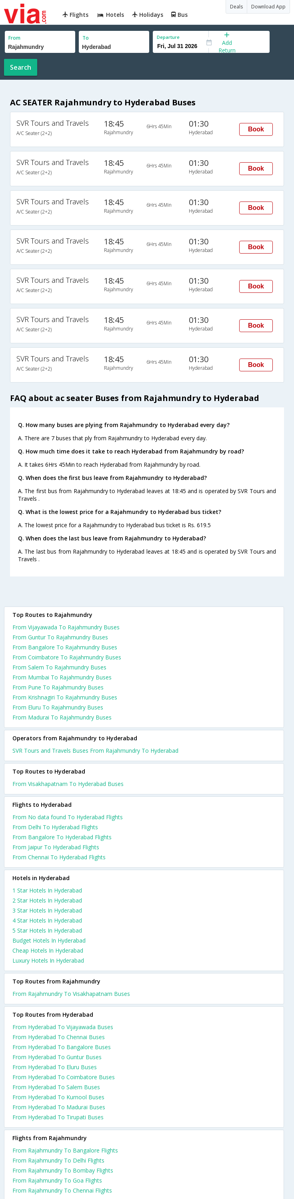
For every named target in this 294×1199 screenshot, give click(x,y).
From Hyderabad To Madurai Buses (58, 1107)
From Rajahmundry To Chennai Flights (62, 1190)
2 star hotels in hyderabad (47, 900)
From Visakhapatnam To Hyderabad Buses (68, 784)
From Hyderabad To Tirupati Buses (58, 1117)
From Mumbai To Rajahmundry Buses (62, 677)
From (14, 37)
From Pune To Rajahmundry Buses (58, 687)
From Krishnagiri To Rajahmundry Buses (64, 697)
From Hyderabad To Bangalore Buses (61, 1047)
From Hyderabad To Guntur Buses (57, 1057)
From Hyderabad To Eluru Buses (54, 1067)
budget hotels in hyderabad (49, 940)
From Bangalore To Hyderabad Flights (62, 837)
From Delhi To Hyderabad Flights (55, 827)
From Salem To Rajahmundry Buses (59, 667)
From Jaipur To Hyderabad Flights (55, 847)
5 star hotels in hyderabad (47, 930)
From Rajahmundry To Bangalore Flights (65, 1150)
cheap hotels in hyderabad (47, 950)
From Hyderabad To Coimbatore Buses (63, 1077)
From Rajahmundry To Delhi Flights (58, 1160)
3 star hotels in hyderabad (47, 910)
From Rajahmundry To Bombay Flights (62, 1170)
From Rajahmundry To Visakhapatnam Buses (71, 993)
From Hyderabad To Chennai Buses (58, 1037)
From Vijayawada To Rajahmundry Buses (66, 627)
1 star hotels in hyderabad (47, 890)
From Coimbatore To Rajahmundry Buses (66, 657)
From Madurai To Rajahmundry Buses (62, 717)
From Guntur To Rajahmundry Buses (60, 637)
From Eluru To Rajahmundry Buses (57, 707)
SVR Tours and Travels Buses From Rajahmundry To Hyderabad (95, 750)
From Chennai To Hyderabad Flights (59, 857)
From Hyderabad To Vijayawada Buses (62, 1027)
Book (256, 129)
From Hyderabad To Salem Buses (56, 1087)
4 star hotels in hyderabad (47, 920)
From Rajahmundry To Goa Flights (57, 1180)
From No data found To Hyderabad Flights (67, 817)
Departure (168, 37)
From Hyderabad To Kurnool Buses (58, 1097)
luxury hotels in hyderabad (48, 960)
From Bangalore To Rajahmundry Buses (64, 647)
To (85, 37)
